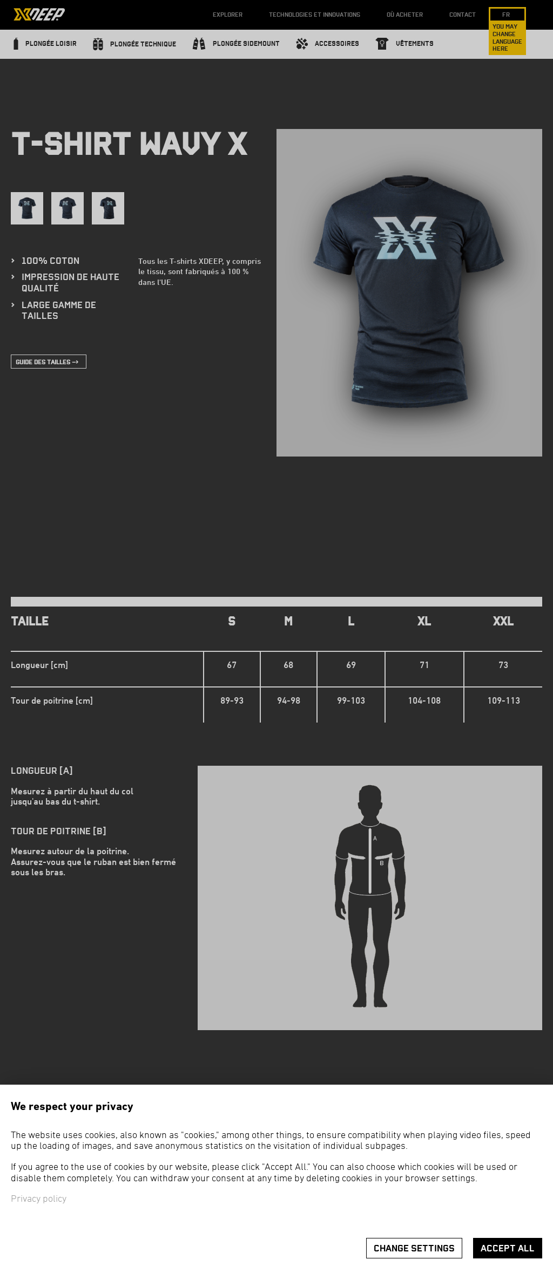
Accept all (508, 1248)
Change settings (414, 1248)
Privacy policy (38, 1199)
